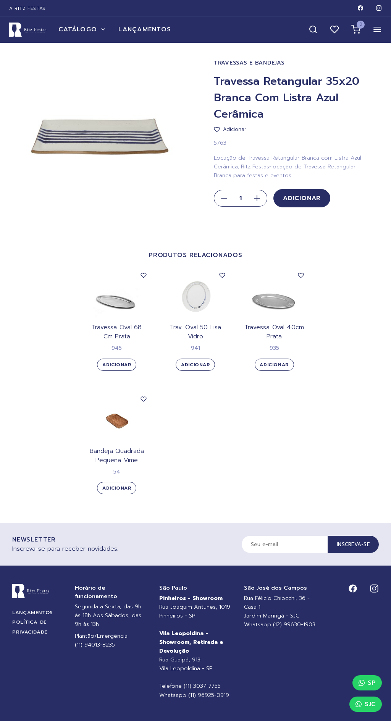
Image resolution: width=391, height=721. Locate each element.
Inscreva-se (353, 544)
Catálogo (82, 29)
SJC (365, 704)
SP (367, 682)
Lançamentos (144, 29)
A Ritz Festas (27, 8)
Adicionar (302, 198)
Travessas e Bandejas (249, 63)
